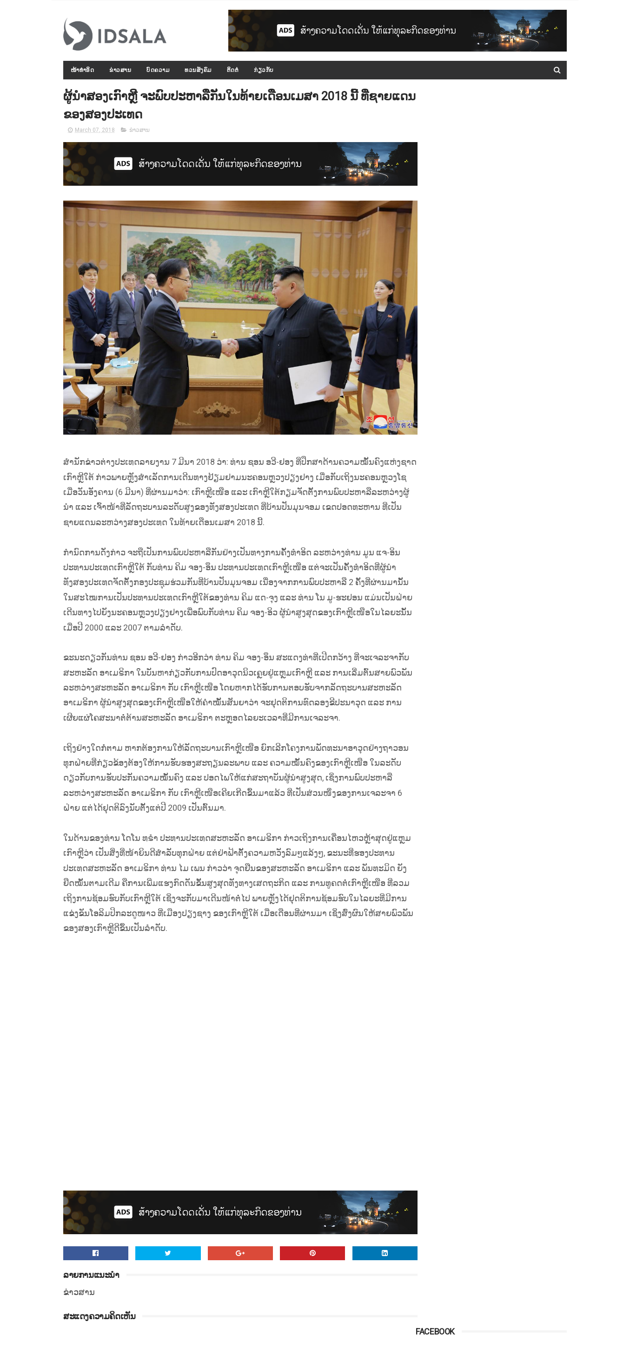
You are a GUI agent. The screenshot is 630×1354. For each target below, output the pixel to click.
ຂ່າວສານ (121, 70)
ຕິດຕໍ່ (233, 70)
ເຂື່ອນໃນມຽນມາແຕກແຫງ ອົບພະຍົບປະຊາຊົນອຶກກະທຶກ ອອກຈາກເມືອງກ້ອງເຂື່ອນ (513, 545)
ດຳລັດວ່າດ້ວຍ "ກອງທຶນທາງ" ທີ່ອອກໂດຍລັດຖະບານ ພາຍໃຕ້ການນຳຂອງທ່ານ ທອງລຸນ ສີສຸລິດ (511, 587)
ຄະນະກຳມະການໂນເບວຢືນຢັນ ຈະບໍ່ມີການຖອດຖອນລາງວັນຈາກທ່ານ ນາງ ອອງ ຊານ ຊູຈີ (514, 629)
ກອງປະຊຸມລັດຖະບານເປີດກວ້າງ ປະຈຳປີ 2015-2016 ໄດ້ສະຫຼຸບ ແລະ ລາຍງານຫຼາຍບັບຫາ (511, 376)
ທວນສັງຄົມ (198, 70)
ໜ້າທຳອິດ (82, 70)
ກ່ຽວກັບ (264, 70)
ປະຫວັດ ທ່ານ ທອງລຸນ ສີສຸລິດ (502, 493)
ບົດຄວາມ (158, 70)
